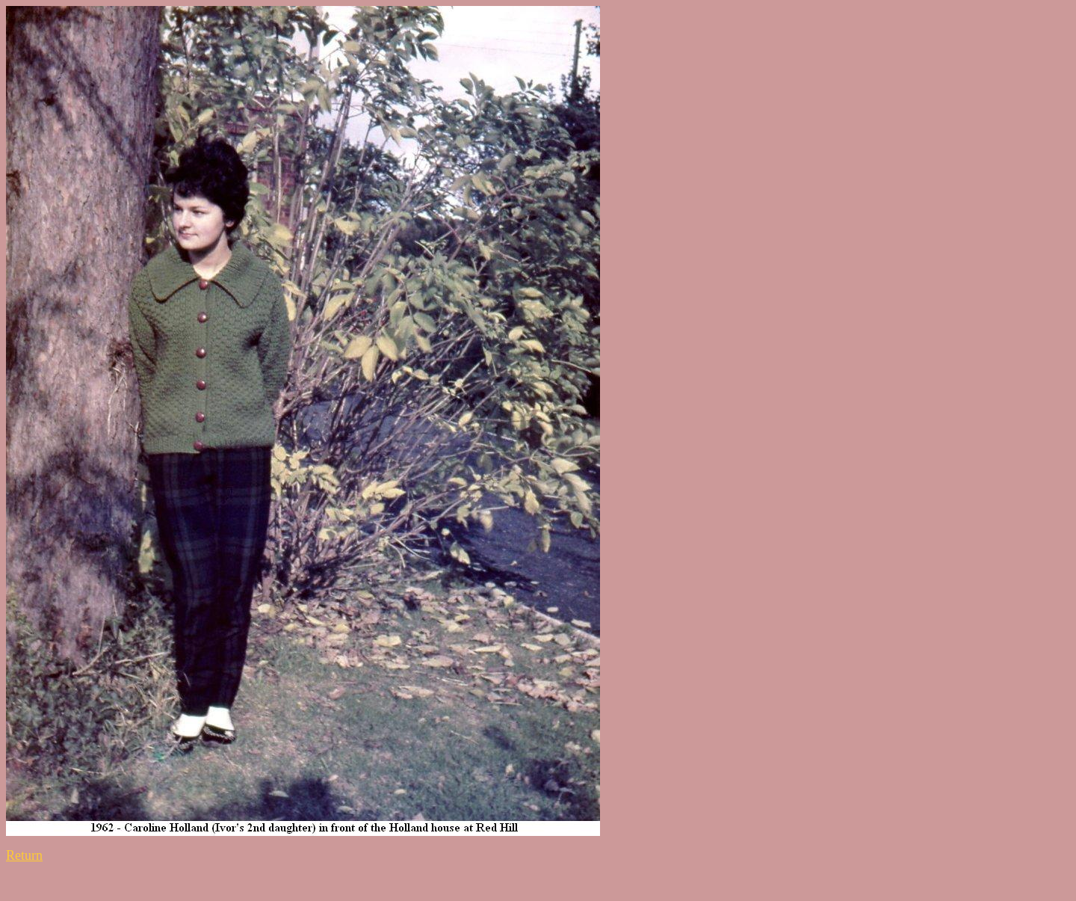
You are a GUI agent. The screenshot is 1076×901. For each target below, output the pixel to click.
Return (24, 855)
